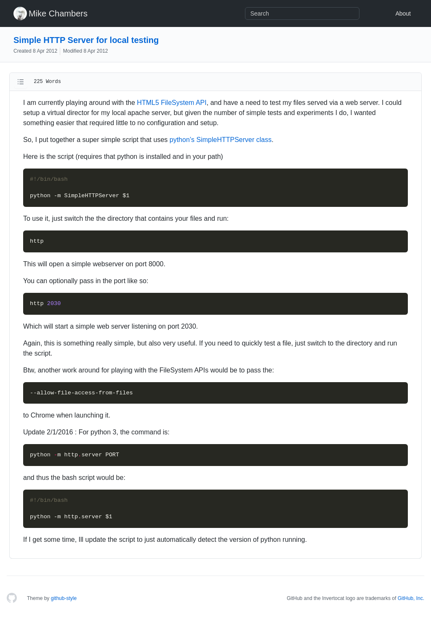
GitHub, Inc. (411, 598)
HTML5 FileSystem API (171, 102)
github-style (64, 598)
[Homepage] (12, 598)
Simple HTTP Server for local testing (86, 40)
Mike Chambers (58, 13)
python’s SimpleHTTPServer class (220, 139)
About (403, 13)
